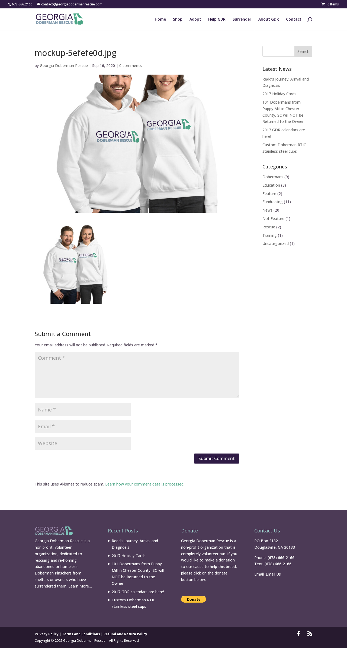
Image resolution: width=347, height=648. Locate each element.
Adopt (195, 19)
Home (160, 19)
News (267, 210)
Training (269, 235)
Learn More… (80, 586)
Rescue (268, 226)
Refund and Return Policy (125, 634)
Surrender (242, 19)
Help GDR (217, 19)
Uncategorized (275, 243)
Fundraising (272, 201)
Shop (177, 19)
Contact (293, 19)
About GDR (268, 19)
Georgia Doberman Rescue (64, 65)
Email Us (273, 574)
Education (271, 185)
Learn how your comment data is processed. (144, 484)
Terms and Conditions (81, 634)
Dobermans (272, 176)
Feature (269, 193)
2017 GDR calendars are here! (138, 591)
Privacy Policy (47, 634)
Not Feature (273, 218)
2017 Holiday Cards (279, 93)
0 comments (130, 65)
